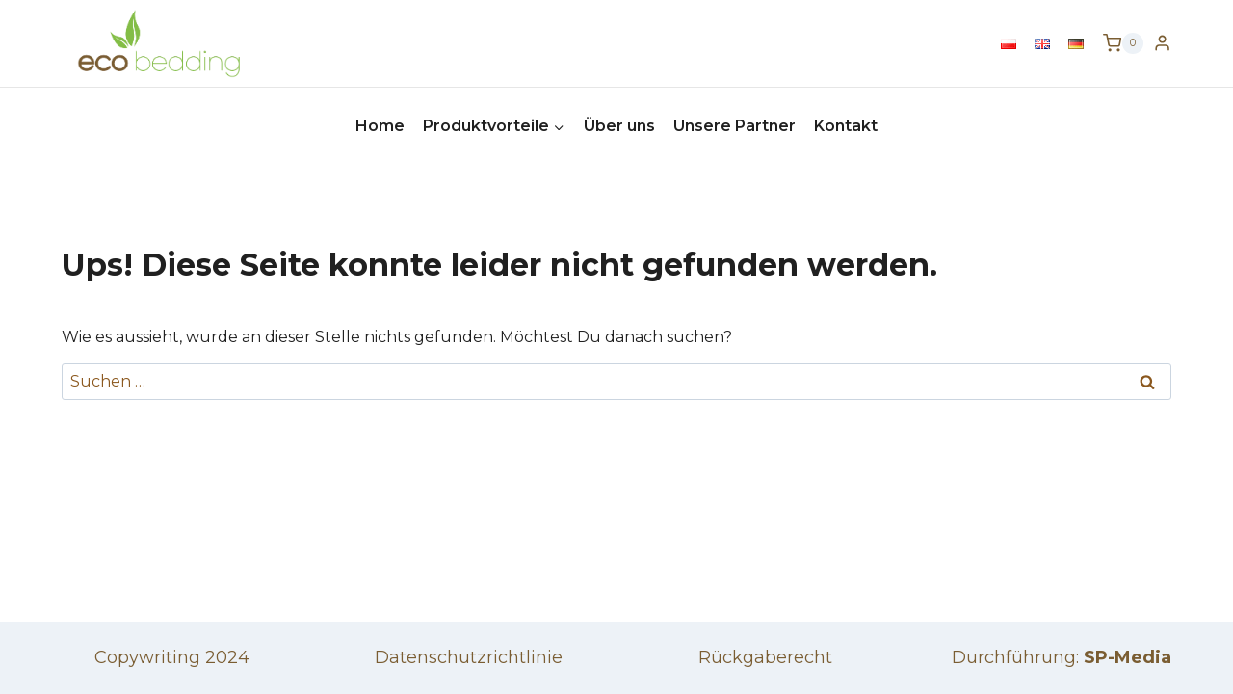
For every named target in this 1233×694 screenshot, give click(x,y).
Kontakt (846, 126)
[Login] (1162, 43)
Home (380, 126)
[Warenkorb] (1123, 43)
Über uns (619, 126)
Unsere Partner (734, 126)
